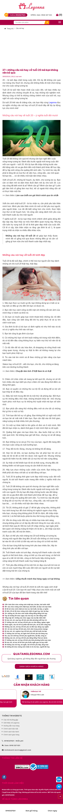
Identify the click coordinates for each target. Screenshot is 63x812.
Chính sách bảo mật (10, 729)
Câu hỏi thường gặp (10, 720)
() (59, 14)
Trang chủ (8, 28)
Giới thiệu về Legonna (11, 723)
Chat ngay (52, 808)
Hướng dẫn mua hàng (11, 726)
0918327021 (10, 808)
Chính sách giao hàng (11, 735)
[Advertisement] (31, 50)
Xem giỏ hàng (31, 808)
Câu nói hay (20, 28)
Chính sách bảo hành (11, 732)
